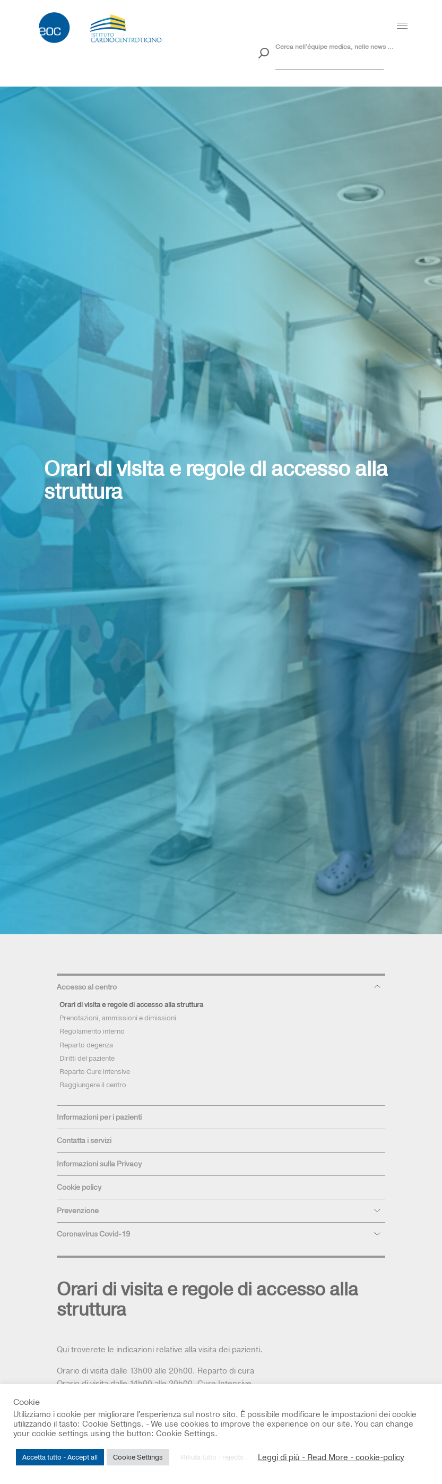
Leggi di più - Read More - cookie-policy (331, 1457)
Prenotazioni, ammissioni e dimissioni (117, 1017)
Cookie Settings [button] (138, 1457)
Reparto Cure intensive (94, 1071)
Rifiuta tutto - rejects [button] (212, 1457)
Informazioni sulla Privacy (99, 1164)
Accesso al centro (87, 987)
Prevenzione (78, 1210)
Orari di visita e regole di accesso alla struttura (131, 1004)
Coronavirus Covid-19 (93, 1234)
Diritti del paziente (87, 1058)
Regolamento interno (92, 1031)
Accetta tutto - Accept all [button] (60, 1457)
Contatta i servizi (84, 1140)
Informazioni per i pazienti (99, 1117)
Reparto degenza (86, 1044)
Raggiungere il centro (92, 1084)
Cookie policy (79, 1187)
